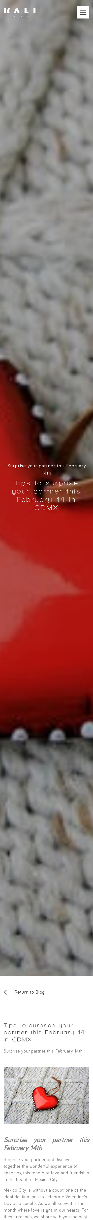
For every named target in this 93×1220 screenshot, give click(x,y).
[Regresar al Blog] (46, 992)
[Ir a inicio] (20, 12)
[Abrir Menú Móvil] (83, 12)
